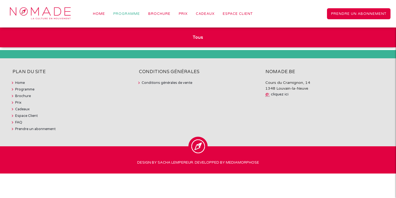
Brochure (159, 14)
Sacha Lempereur (175, 162)
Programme (126, 14)
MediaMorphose (242, 162)
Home (99, 14)
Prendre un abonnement (358, 14)
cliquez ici (279, 94)
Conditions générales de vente (167, 83)
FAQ (18, 122)
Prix (183, 14)
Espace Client (238, 14)
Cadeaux (205, 14)
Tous (198, 37)
